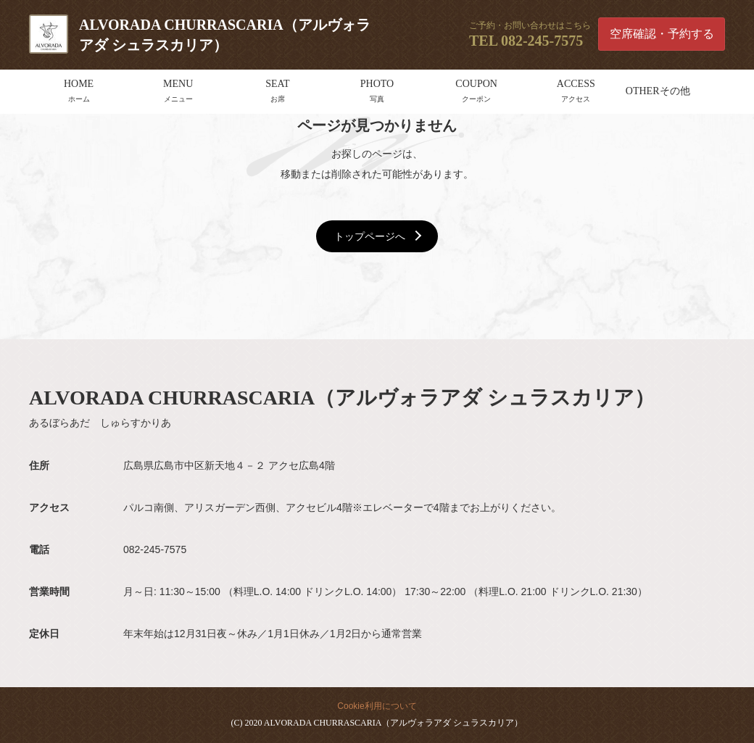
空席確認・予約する (662, 34)
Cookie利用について (376, 706)
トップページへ (369, 236)
